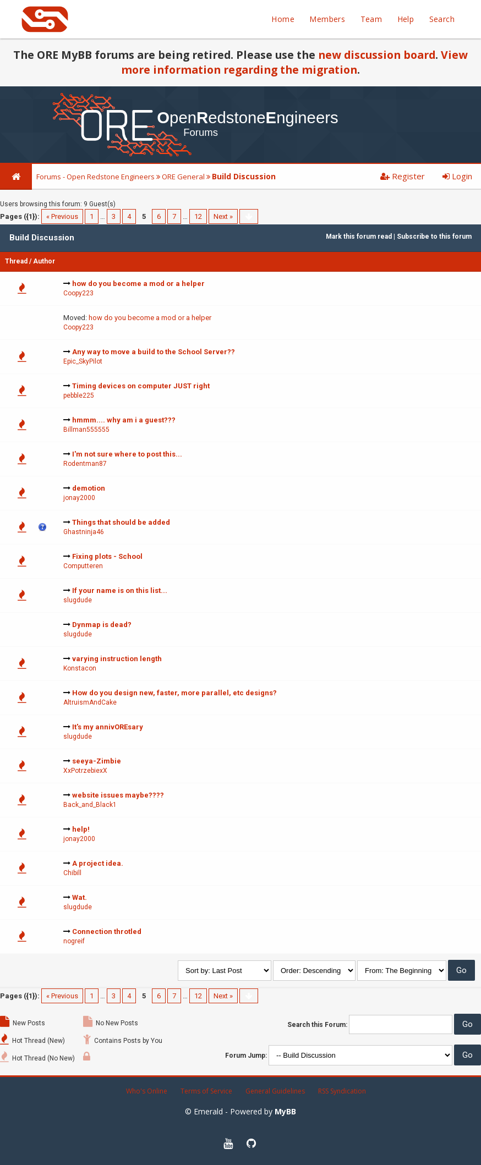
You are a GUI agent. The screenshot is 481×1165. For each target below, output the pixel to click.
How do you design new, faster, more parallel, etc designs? (174, 693)
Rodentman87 (85, 464)
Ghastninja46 (83, 532)
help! (81, 829)
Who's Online (146, 1091)
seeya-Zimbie (96, 761)
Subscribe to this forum (434, 236)
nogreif (74, 941)
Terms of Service (206, 1091)
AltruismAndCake (90, 702)
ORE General (183, 177)
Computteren (83, 566)
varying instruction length (117, 659)
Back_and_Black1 (90, 805)
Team (371, 19)
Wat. (79, 897)
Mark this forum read (359, 236)
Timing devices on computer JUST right (141, 386)
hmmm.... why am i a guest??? (124, 420)
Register (402, 176)
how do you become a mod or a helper (138, 283)
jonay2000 (79, 498)
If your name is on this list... (119, 590)
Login (457, 176)
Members (327, 19)
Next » (223, 216)
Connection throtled (106, 931)
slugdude (77, 600)
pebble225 (78, 395)
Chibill (72, 873)
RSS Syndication (342, 1091)
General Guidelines (275, 1091)
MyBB (285, 1111)
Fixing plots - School (107, 556)
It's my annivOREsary (107, 727)
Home (282, 19)
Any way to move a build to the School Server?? (153, 352)
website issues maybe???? (118, 795)
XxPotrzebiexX (85, 770)
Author (44, 261)
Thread (16, 261)
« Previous (62, 216)
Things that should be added (121, 522)
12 (198, 216)
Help (405, 19)
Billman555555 (86, 429)
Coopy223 (78, 293)
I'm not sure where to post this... (127, 454)
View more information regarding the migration (294, 62)
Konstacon (79, 668)
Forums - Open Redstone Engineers (95, 177)
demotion (88, 488)
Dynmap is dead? (102, 624)
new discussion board (376, 54)
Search (442, 19)
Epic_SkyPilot (82, 361)
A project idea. (97, 863)
